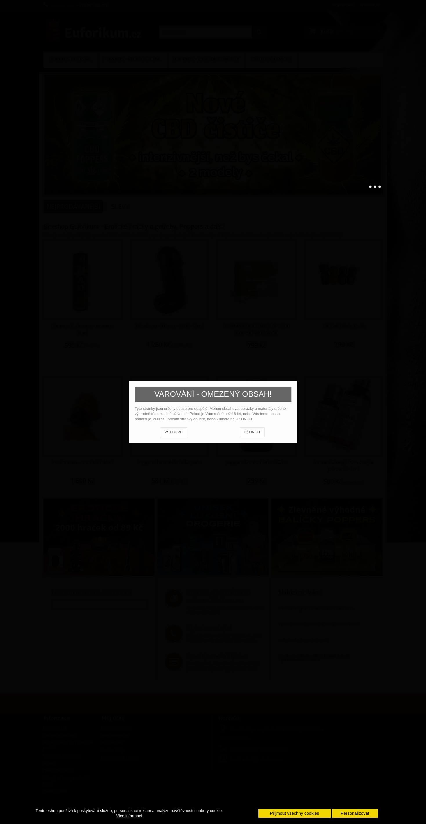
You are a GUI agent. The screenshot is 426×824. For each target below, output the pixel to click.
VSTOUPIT (173, 432)
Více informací (129, 816)
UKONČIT (252, 432)
